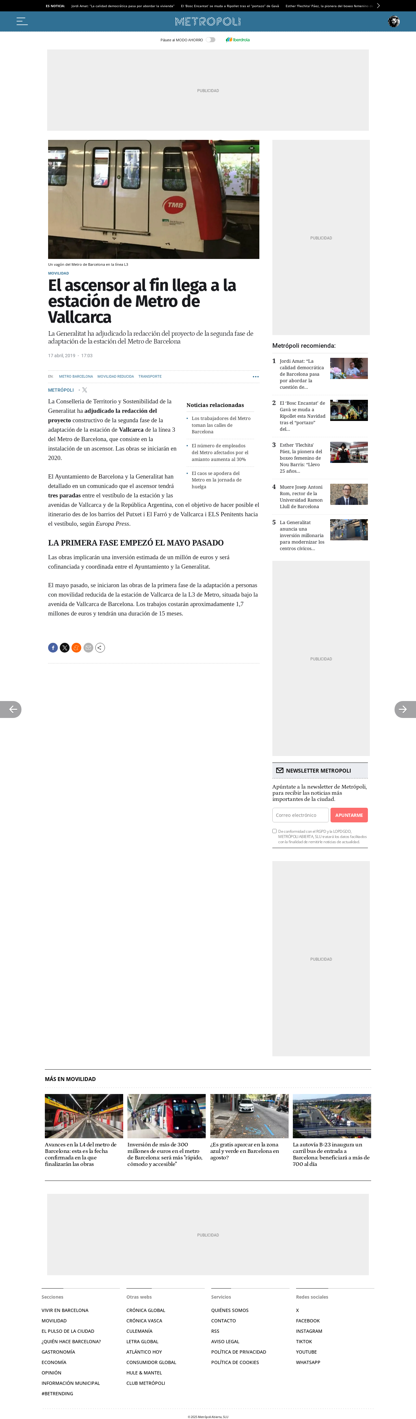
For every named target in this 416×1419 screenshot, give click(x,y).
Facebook (308, 1321)
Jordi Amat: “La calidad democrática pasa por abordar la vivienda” (123, 6)
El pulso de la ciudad (68, 1331)
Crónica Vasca (144, 1321)
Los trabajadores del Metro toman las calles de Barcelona (221, 425)
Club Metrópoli (145, 1383)
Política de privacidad (238, 1352)
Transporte (150, 376)
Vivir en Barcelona (65, 1310)
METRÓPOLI (61, 389)
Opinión (51, 1373)
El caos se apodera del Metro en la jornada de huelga (216, 480)
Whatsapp (308, 1362)
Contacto (223, 1321)
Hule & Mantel (144, 1373)
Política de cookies (235, 1362)
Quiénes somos (230, 1310)
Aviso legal (225, 1341)
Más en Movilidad (70, 1079)
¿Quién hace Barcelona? (71, 1341)
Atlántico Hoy (144, 1352)
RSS (215, 1331)
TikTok (304, 1341)
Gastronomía (58, 1352)
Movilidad (58, 273)
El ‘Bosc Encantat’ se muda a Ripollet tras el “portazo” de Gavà (230, 6)
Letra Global (142, 1341)
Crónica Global (145, 1310)
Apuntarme (349, 815)
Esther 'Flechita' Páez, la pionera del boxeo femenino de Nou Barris (338, 6)
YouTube (306, 1352)
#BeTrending (57, 1393)
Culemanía (139, 1331)
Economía (54, 1362)
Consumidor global (151, 1362)
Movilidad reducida (116, 376)
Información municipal (71, 1383)
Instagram (309, 1331)
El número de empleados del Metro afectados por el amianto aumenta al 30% (220, 452)
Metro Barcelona (76, 376)
